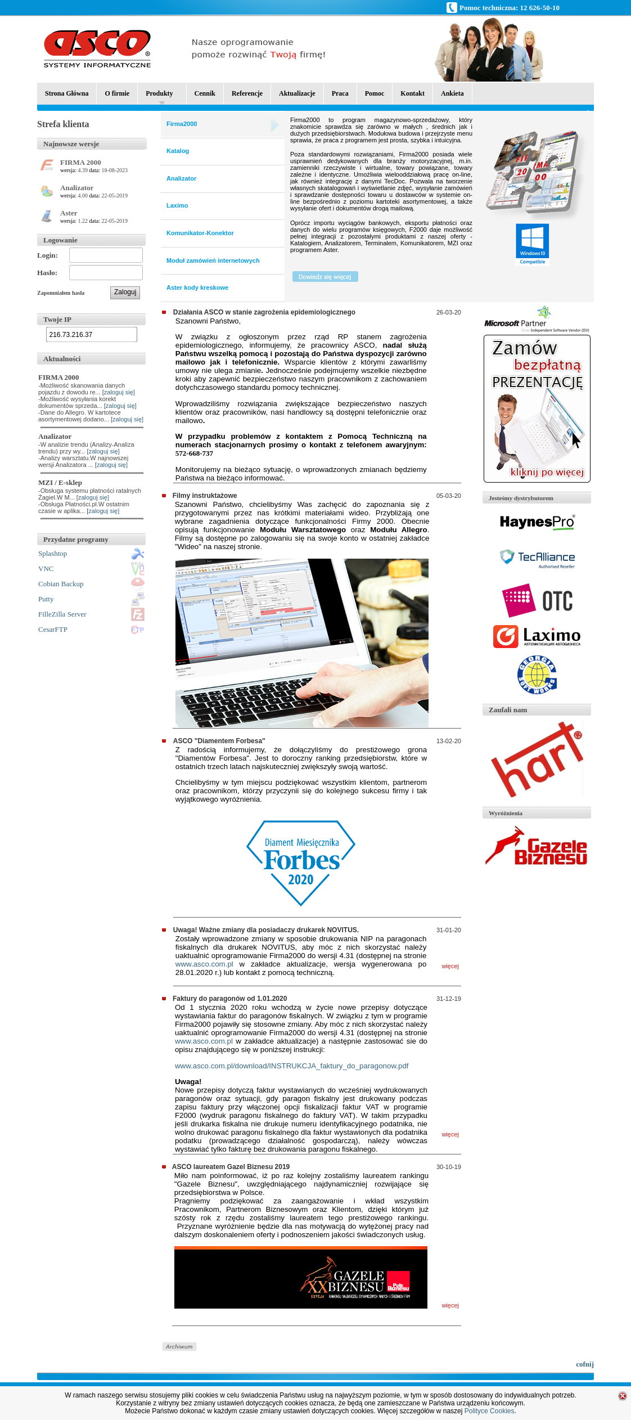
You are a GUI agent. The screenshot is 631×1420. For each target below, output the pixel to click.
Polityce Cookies (490, 1411)
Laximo (177, 205)
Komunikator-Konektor (200, 233)
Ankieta (452, 93)
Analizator (181, 178)
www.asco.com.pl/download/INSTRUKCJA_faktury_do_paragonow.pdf (292, 1066)
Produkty (159, 97)
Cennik (205, 93)
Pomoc (375, 93)
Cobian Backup (61, 583)
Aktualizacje (297, 93)
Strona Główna (66, 93)
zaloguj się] (119, 392)
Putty (45, 599)
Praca (340, 93)
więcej (450, 966)
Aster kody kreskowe (197, 287)
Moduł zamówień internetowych (213, 260)
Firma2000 (181, 123)
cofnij (585, 1364)
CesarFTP (52, 629)
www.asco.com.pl (204, 964)
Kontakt (412, 93)
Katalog (177, 150)
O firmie (117, 93)
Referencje (247, 93)
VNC (45, 568)
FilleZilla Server (62, 614)
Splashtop (52, 553)
